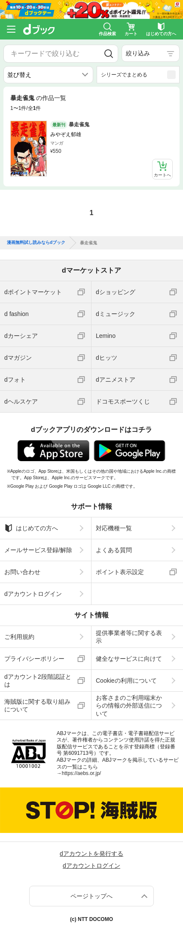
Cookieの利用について (126, 680)
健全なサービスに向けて (129, 658)
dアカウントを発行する (91, 853)
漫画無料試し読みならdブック (36, 242)
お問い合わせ (22, 571)
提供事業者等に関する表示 (129, 636)
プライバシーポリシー (34, 658)
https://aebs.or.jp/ (81, 773)
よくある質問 (114, 550)
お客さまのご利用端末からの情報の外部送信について (129, 705)
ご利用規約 (19, 636)
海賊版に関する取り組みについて (37, 705)
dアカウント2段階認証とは (37, 680)
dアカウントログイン (33, 593)
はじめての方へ (31, 528)
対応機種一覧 (114, 528)
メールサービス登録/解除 (38, 550)
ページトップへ (91, 896)
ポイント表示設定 (120, 571)
